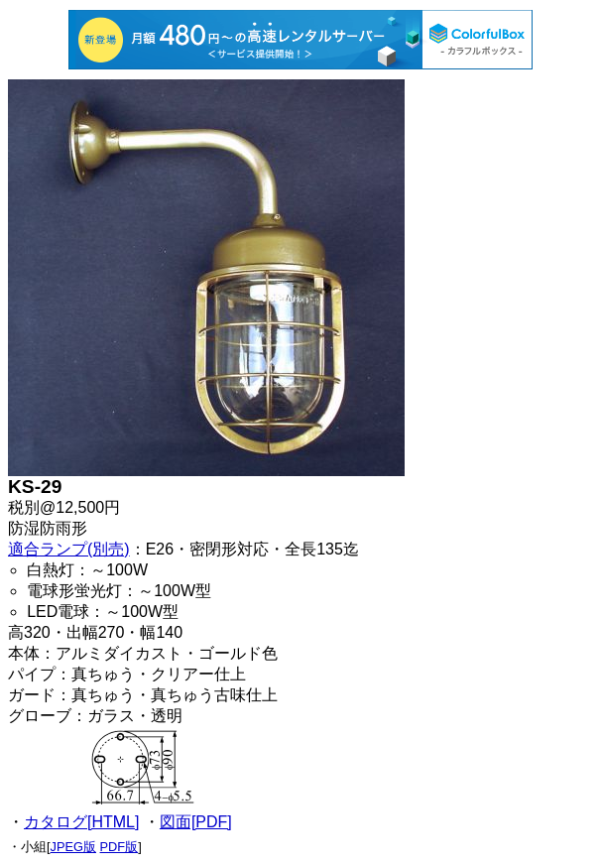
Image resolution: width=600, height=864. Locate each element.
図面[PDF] (196, 821)
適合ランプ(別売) (69, 549)
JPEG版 (73, 846)
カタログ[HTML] (81, 821)
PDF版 (119, 846)
